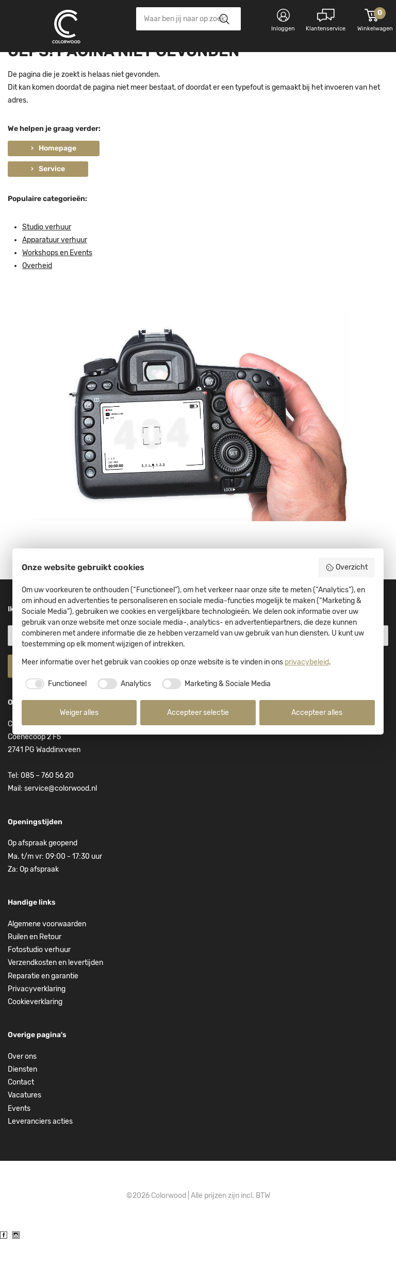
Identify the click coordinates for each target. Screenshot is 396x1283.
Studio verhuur (46, 269)
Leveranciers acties (40, 1163)
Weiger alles (79, 712)
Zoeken (224, 18)
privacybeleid (307, 662)
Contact (21, 1124)
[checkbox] (54, 684)
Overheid (37, 308)
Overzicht (346, 567)
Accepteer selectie (198, 712)
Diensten (22, 1111)
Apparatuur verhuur (54, 282)
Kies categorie (49, 67)
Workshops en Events (57, 295)
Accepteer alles (316, 712)
